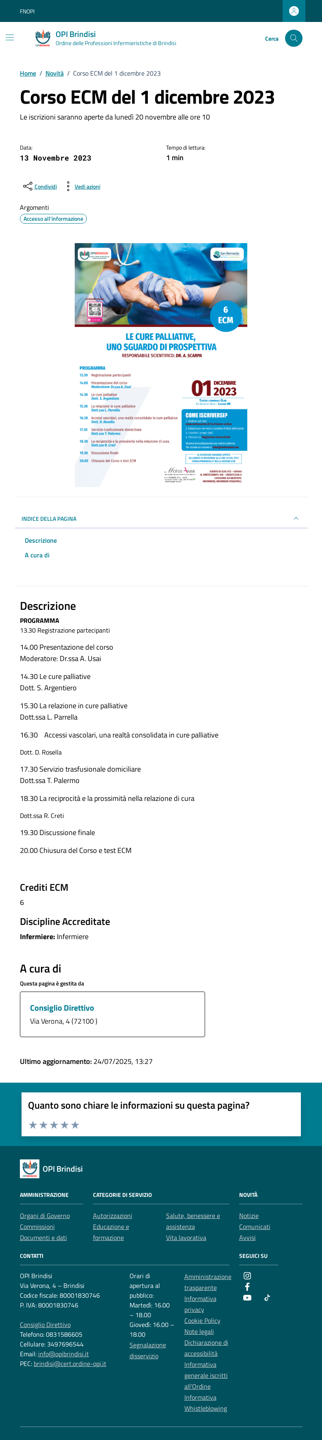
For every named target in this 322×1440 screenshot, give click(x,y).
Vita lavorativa (186, 1237)
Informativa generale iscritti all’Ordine (206, 1375)
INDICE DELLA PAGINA (161, 518)
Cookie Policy (202, 1320)
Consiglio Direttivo (62, 1007)
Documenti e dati (43, 1237)
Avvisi (247, 1237)
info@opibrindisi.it (63, 1354)
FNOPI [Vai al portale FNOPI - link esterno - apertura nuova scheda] (27, 11)
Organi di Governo (45, 1215)
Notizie (249, 1215)
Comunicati (254, 1226)
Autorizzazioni (112, 1215)
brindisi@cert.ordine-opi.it (70, 1363)
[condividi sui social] (39, 186)
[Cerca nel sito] (294, 38)
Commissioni (37, 1226)
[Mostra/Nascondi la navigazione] (10, 37)
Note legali (199, 1331)
